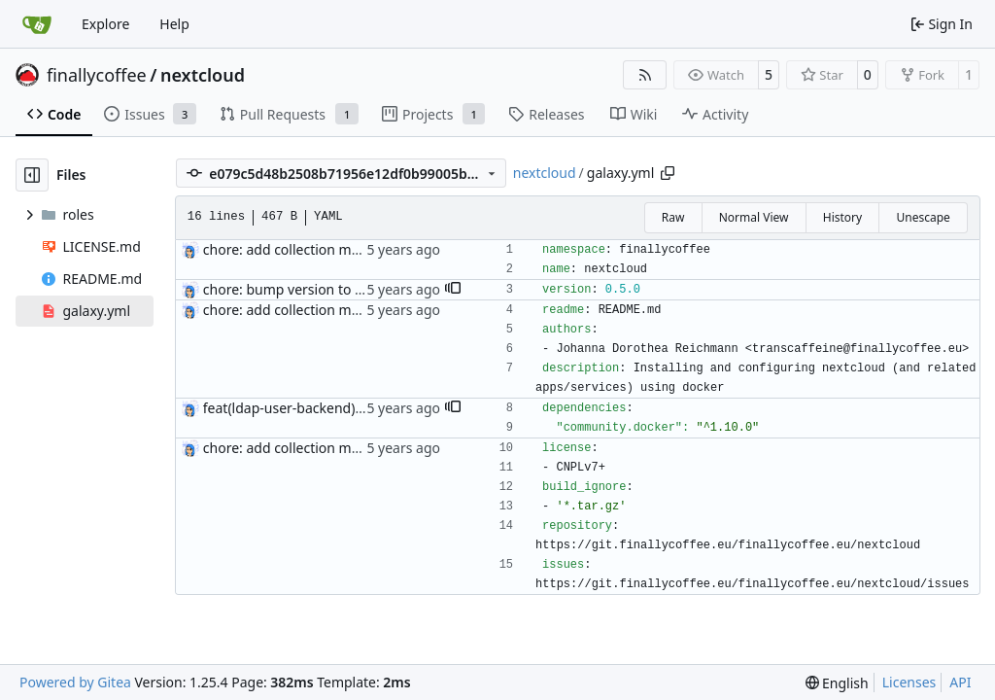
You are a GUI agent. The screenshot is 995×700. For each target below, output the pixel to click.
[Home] (37, 24)
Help (174, 24)
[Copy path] (667, 173)
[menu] (837, 683)
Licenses (909, 682)
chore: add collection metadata (301, 249)
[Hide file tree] (32, 175)
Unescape (922, 217)
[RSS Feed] (645, 74)
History (842, 217)
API (960, 682)
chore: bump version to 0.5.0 (294, 289)
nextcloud (202, 75)
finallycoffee (97, 75)
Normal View (754, 217)
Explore (105, 24)
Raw (673, 217)
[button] (453, 289)
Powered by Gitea (75, 682)
